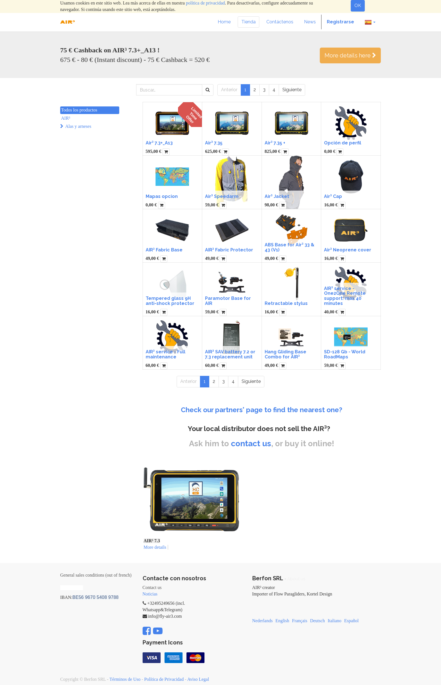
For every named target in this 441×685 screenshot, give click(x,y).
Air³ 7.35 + (275, 143)
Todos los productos (79, 110)
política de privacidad (205, 3)
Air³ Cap (333, 196)
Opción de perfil (342, 143)
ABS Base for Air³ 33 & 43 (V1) (289, 247)
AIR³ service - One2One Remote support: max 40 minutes (345, 296)
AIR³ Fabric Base (164, 250)
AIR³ (65, 118)
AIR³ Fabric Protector (229, 250)
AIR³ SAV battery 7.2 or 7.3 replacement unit (230, 354)
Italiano (334, 620)
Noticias (150, 594)
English (282, 620)
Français (299, 620)
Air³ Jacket (277, 196)
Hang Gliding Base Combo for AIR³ (285, 354)
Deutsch (317, 620)
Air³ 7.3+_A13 (159, 143)
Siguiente (292, 89)
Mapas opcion (162, 196)
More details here (350, 55)
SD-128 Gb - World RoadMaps (344, 354)
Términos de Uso (124, 679)
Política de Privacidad (164, 679)
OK (357, 5)
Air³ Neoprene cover (347, 250)
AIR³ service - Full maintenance (165, 354)
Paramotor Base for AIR (228, 301)
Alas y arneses (78, 126)
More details (155, 547)
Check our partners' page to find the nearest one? (261, 410)
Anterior (229, 89)
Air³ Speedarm (221, 196)
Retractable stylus (286, 303)
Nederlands (262, 620)
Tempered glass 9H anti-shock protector (170, 301)
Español (351, 620)
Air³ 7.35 (213, 143)
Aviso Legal (198, 679)
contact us (251, 443)
